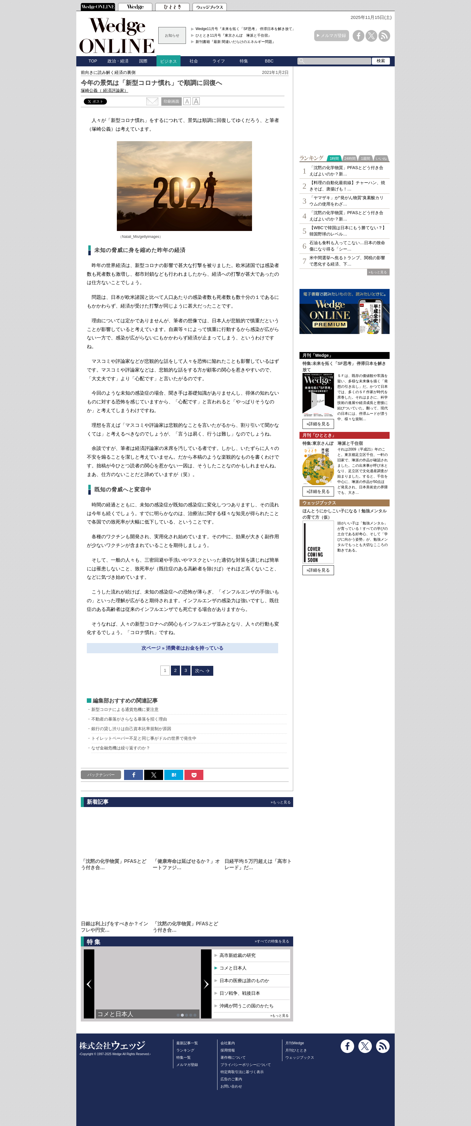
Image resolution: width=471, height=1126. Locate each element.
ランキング (185, 1050)
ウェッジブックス (299, 1057)
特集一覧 (183, 1057)
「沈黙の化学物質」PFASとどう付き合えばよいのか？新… (346, 170)
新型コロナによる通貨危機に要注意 (125, 709)
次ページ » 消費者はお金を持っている (182, 648)
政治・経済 (118, 61)
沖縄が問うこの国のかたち (247, 1005)
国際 (143, 61)
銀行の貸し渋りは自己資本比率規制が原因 (131, 728)
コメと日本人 (115, 1014)
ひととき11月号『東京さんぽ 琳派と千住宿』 (234, 35)
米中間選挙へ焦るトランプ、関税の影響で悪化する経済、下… (347, 260)
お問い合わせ (231, 1086)
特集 (244, 61)
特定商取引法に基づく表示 (242, 1072)
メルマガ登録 (333, 35)
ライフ (218, 61)
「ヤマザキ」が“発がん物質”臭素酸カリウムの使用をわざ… (346, 200)
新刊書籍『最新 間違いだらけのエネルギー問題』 (236, 42)
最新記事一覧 (187, 1043)
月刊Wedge (294, 1043)
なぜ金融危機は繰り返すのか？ (120, 747)
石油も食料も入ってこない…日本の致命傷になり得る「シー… (347, 245)
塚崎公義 (104, 90)
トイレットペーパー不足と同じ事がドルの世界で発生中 (143, 738)
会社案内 (227, 1043)
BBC (269, 61)
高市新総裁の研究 (238, 955)
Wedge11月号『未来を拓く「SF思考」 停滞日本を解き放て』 (246, 29)
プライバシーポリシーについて (245, 1065)
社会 (194, 61)
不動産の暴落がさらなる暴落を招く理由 (129, 719)
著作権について (233, 1057)
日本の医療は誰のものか (244, 980)
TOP (93, 61)
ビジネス (168, 61)
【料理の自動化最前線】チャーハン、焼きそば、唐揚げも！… (347, 185)
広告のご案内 (231, 1079)
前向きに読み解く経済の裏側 (108, 72)
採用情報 (227, 1050)
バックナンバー (101, 774)
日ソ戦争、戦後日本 (240, 993)
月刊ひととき (296, 1050)
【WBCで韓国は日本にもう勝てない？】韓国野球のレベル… (348, 230)
